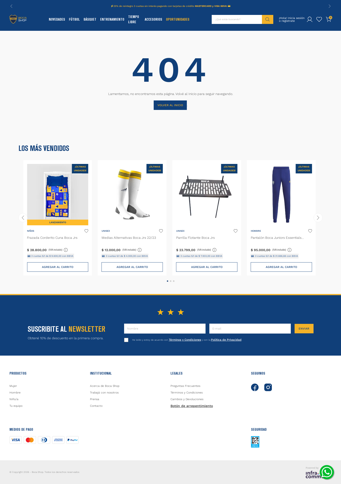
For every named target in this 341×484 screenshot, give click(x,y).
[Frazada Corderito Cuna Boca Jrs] (57, 218)
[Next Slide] (330, 6)
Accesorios (153, 19)
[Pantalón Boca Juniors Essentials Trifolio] (281, 218)
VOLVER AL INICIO (170, 105)
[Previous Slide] (11, 6)
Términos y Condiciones (185, 339)
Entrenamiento (112, 19)
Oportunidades (177, 19)
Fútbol (74, 19)
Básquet (90, 19)
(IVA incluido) (58, 249)
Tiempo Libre (133, 19)
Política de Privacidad (226, 339)
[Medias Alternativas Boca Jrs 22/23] (132, 218)
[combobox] (242, 19)
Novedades (57, 19)
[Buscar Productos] (267, 19)
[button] (167, 281)
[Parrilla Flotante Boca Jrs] (206, 218)
